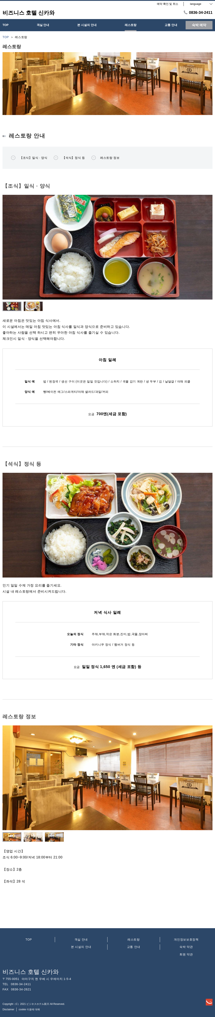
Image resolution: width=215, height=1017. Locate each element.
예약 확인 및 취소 (167, 3)
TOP (28, 939)
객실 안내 (81, 939)
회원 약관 (186, 954)
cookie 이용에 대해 (29, 1009)
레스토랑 (133, 939)
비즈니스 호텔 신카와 (31, 972)
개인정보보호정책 (186, 939)
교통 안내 (133, 947)
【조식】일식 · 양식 (29, 157)
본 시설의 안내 (81, 947)
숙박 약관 (186, 947)
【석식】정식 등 (69, 157)
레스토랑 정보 (105, 157)
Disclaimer (8, 1009)
